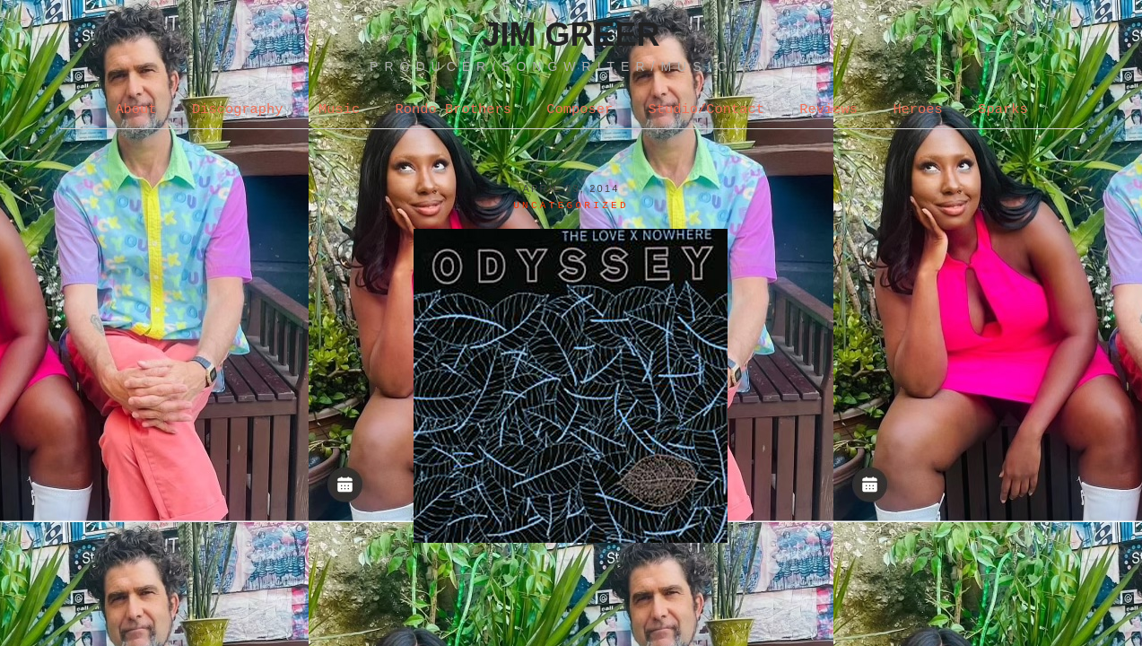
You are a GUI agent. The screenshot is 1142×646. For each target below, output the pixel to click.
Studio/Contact (706, 109)
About (135, 109)
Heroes (917, 109)
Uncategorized (571, 205)
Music (339, 109)
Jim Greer (570, 34)
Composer (579, 109)
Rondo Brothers (453, 109)
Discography (237, 109)
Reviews (828, 109)
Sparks (1002, 109)
